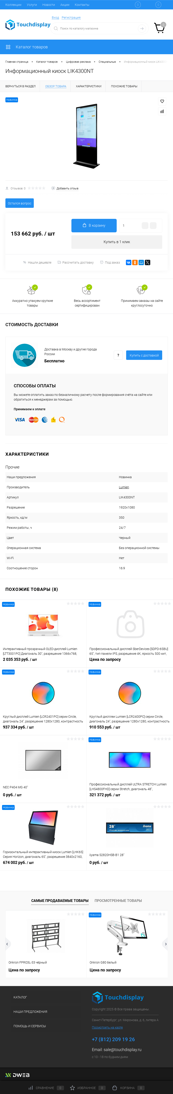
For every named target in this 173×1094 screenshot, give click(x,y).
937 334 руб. (43, 730)
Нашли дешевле (37, 262)
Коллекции (13, 5)
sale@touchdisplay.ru (122, 1049)
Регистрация (71, 17)
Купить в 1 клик (117, 242)
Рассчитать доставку (75, 262)
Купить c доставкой (144, 355)
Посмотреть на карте (107, 1027)
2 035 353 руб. (43, 662)
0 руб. (43, 797)
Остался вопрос (19, 203)
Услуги (32, 5)
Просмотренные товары (118, 901)
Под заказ (110, 262)
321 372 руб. (129, 797)
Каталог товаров (26, 47)
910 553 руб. (129, 730)
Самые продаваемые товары (60, 901)
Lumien (124, 487)
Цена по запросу (129, 662)
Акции (64, 5)
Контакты (82, 5)
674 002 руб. (43, 865)
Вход (55, 17)
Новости (48, 5)
